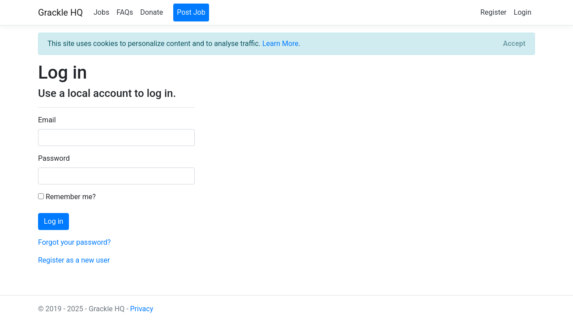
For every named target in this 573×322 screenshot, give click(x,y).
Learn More (280, 43)
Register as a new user (74, 260)
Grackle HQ (60, 12)
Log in (53, 221)
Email (47, 120)
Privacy (142, 309)
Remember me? (67, 196)
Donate (151, 12)
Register (493, 12)
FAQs (124, 12)
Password (54, 158)
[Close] (514, 43)
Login (522, 12)
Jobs (101, 12)
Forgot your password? (74, 242)
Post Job (191, 12)
